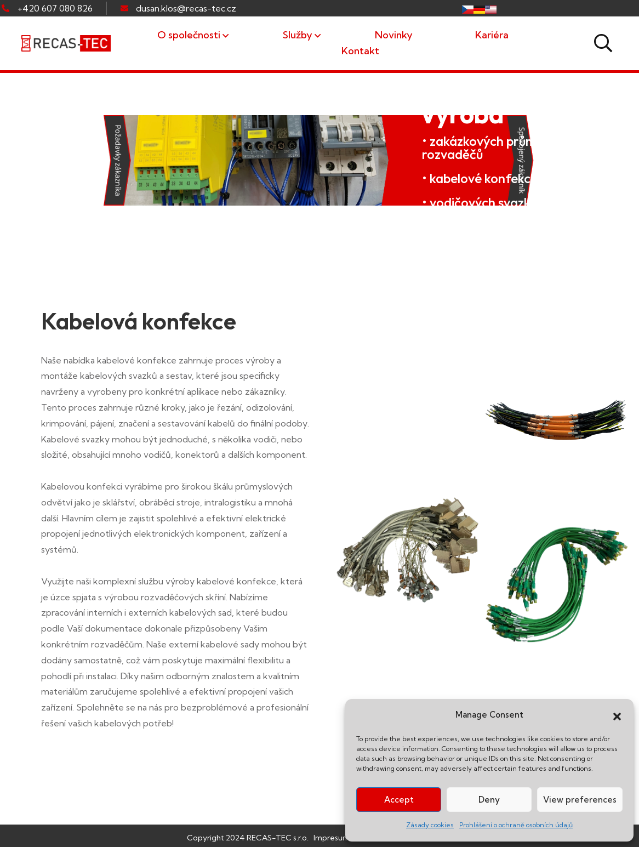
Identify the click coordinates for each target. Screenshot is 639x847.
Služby (297, 35)
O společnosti (188, 35)
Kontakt (360, 50)
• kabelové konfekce (480, 178)
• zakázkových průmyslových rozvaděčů (504, 147)
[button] (617, 715)
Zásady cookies (430, 825)
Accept (399, 799)
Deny (489, 799)
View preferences (580, 799)
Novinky (394, 35)
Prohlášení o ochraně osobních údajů (516, 825)
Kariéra (492, 35)
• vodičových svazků (479, 202)
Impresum (331, 838)
